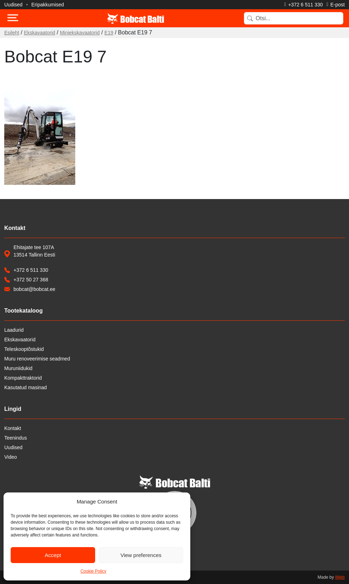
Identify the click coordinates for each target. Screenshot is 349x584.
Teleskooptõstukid (24, 349)
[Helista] (303, 4)
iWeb (340, 577)
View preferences (141, 555)
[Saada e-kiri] (335, 4)
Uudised (13, 4)
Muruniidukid (18, 368)
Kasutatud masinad (25, 387)
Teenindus (15, 438)
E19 (108, 32)
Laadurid (14, 330)
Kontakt (12, 428)
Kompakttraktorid (23, 378)
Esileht (11, 32)
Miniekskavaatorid (80, 32)
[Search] (293, 18)
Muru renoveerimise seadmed (37, 359)
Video (10, 457)
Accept (53, 555)
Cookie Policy (94, 571)
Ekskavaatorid (39, 32)
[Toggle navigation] (12, 18)
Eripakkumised (47, 4)
